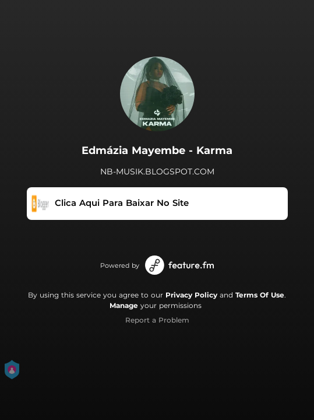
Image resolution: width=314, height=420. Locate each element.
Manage (124, 305)
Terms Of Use (259, 294)
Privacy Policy (191, 294)
